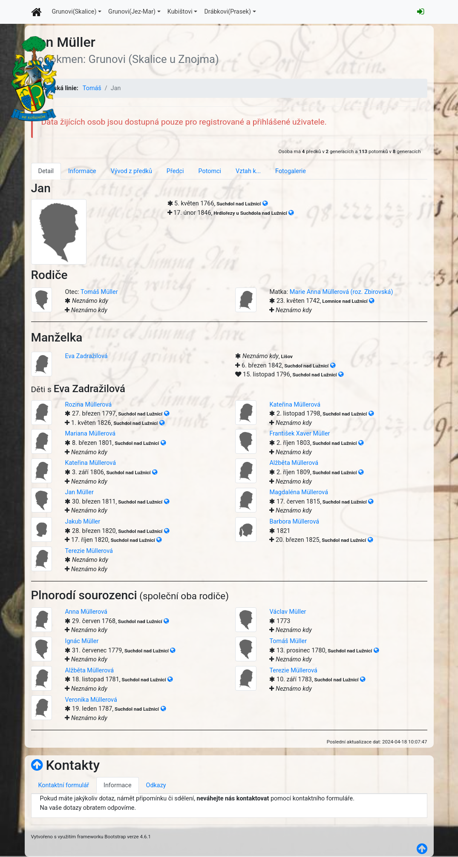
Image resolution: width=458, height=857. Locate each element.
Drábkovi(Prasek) (227, 11)
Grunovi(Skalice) (74, 11)
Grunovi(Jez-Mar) (132, 11)
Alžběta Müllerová (293, 463)
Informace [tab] (82, 171)
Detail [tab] (46, 171)
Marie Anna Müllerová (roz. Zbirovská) (341, 292)
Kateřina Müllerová (294, 404)
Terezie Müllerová (88, 551)
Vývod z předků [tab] (131, 171)
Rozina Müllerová (88, 404)
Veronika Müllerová (91, 699)
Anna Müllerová (86, 611)
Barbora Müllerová (294, 521)
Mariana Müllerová (90, 433)
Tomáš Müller (99, 292)
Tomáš (92, 88)
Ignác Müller (81, 641)
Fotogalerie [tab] (290, 171)
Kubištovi (180, 11)
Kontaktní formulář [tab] (63, 785)
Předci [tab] (175, 171)
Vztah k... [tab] (248, 171)
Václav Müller (287, 611)
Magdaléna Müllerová (298, 492)
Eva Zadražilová (86, 356)
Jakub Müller (82, 521)
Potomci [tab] (209, 171)
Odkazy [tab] (156, 785)
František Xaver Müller (299, 433)
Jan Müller (79, 492)
